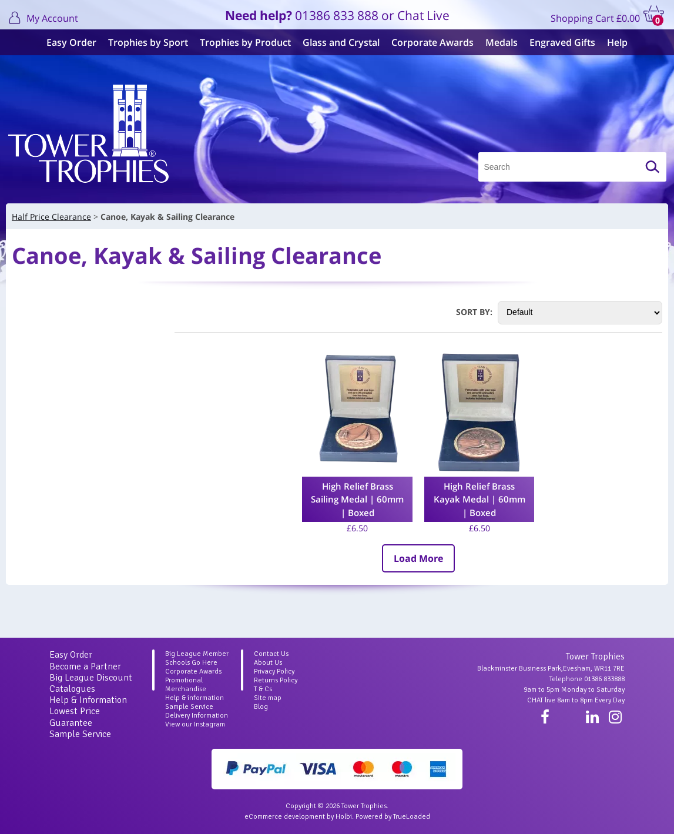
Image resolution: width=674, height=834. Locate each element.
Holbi (344, 816)
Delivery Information (196, 715)
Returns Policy (275, 680)
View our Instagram (195, 724)
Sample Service (80, 734)
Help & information (194, 698)
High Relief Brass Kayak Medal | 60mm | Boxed (479, 499)
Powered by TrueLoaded (393, 816)
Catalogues (72, 689)
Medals (501, 42)
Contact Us (271, 653)
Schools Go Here (191, 662)
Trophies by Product (245, 42)
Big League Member (197, 653)
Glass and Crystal (341, 42)
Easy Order (71, 42)
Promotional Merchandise (185, 685)
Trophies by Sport (148, 42)
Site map (267, 698)
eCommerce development (284, 816)
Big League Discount (90, 678)
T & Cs (263, 689)
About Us (268, 662)
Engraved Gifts (562, 42)
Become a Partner (85, 666)
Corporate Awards (432, 42)
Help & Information (88, 700)
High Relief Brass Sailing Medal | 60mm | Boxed (357, 499)
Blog (261, 706)
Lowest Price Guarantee (74, 716)
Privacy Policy (274, 671)
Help (617, 42)
